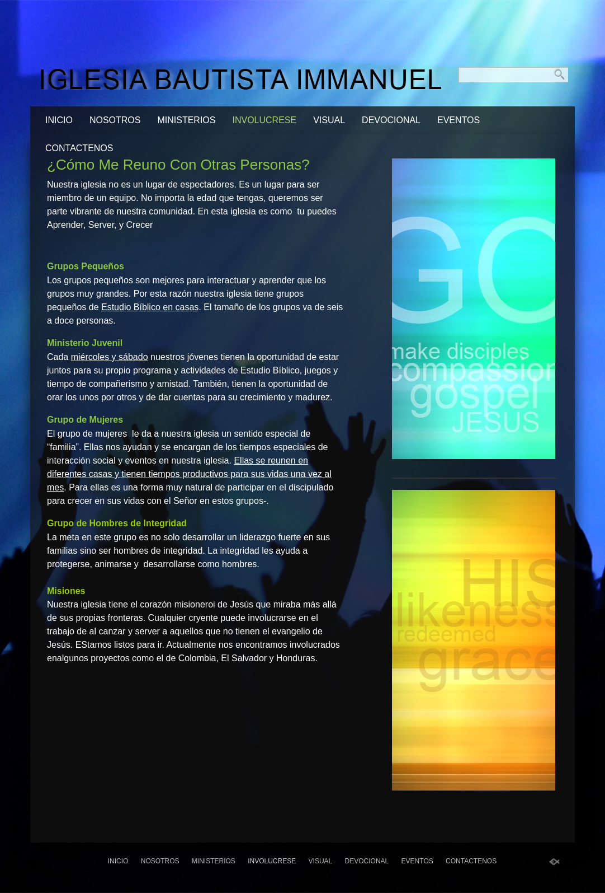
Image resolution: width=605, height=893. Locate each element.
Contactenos (79, 148)
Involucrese (264, 120)
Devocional (391, 120)
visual (329, 120)
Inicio (59, 120)
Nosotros (115, 120)
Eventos (458, 120)
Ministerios (186, 120)
